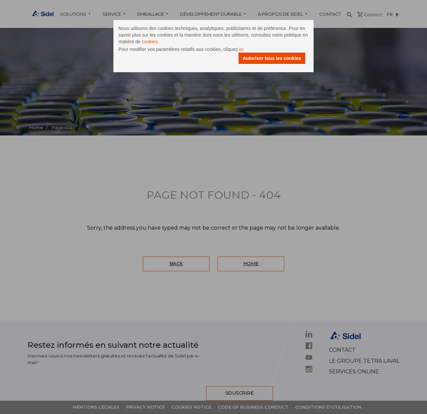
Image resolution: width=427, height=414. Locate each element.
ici (241, 49)
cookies (149, 41)
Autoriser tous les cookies (272, 58)
